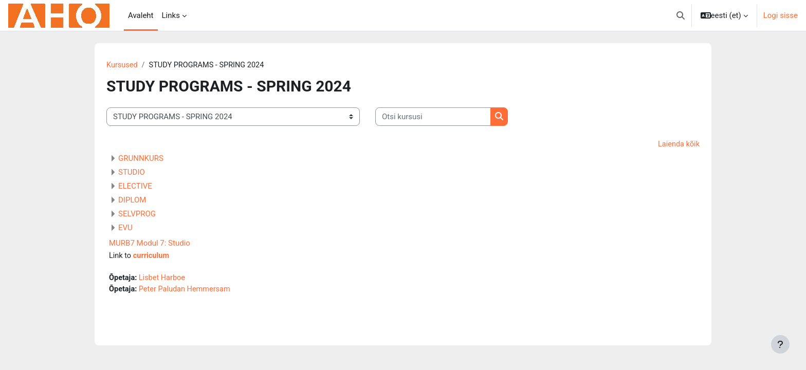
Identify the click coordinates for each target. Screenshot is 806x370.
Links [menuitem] (171, 15)
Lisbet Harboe (164, 279)
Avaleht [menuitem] (141, 15)
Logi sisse (780, 15)
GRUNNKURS (140, 159)
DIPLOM (132, 201)
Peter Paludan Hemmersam (187, 290)
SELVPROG (137, 214)
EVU (125, 228)
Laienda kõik (678, 145)
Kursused (122, 65)
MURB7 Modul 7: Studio (149, 244)
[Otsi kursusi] (433, 117)
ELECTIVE (135, 187)
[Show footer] (780, 344)
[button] (680, 15)
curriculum (152, 257)
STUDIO (131, 173)
